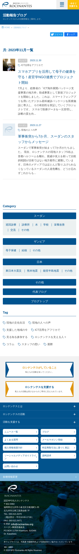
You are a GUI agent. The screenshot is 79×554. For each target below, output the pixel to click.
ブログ (45, 431)
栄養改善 (59, 224)
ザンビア (39, 241)
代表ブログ (40, 291)
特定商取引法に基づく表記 (55, 447)
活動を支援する (11, 421)
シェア (72, 34)
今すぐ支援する (73, 4)
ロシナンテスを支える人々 (51, 336)
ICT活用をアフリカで (47, 329)
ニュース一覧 (11, 431)
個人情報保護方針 (13, 447)
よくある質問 (11, 439)
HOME (7, 27)
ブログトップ (39, 301)
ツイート (58, 34)
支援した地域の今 (17, 329)
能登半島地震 (51, 270)
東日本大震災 (14, 270)
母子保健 (11, 250)
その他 (25, 229)
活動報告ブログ (20, 27)
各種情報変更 (10, 476)
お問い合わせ (11, 466)
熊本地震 (32, 270)
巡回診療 (11, 224)
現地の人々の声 (41, 322)
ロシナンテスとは (12, 406)
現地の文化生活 (15, 322)
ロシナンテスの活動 (14, 414)
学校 (46, 224)
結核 (24, 250)
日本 (39, 261)
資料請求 (46, 455)
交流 (13, 229)
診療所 (26, 224)
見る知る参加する (17, 336)
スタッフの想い (31, 344)
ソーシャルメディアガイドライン (20, 457)
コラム (10, 344)
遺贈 (50, 344)
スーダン (39, 215)
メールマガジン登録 (52, 439)
